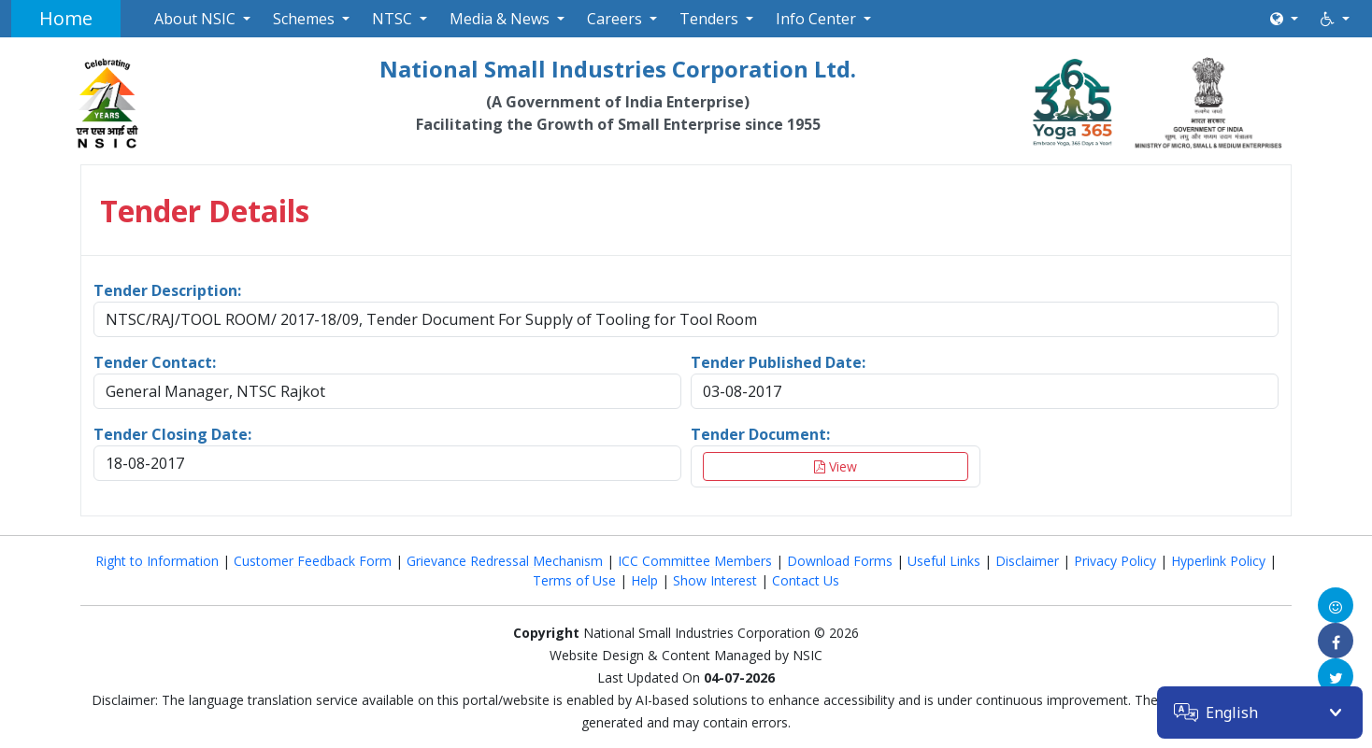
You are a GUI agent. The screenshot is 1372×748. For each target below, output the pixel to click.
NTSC (392, 18)
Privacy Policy (1115, 561)
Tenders (708, 18)
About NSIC (195, 18)
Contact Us (805, 580)
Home (66, 18)
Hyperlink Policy (1218, 561)
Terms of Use (574, 580)
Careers (614, 18)
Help (644, 580)
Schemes (304, 18)
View (835, 466)
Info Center (816, 18)
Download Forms (840, 561)
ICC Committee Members (695, 561)
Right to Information (157, 561)
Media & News (500, 18)
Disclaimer (1027, 561)
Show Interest (715, 580)
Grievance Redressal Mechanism (505, 561)
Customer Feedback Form (313, 561)
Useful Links (944, 561)
